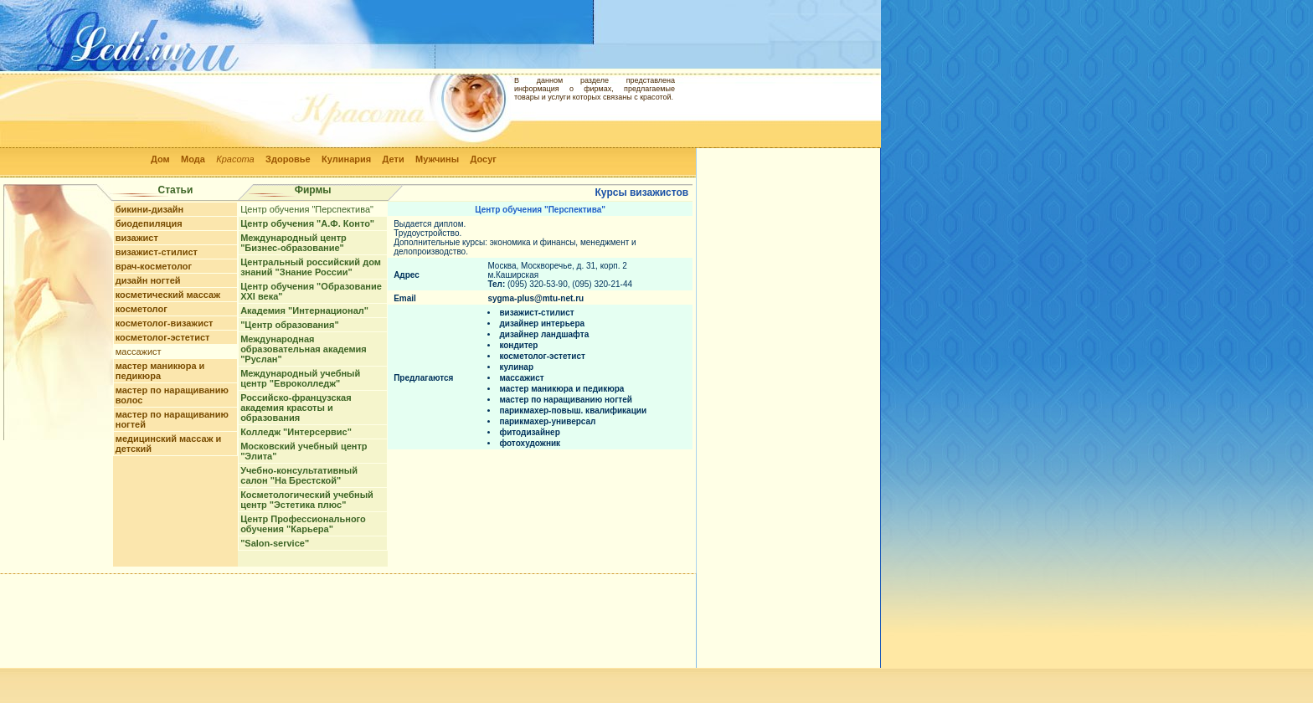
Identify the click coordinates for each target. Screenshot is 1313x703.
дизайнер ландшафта (544, 334)
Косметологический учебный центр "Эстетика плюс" (306, 500)
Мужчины (437, 159)
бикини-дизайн (150, 209)
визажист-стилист (157, 252)
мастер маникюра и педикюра (160, 371)
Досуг (483, 159)
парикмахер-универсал (547, 421)
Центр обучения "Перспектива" (306, 209)
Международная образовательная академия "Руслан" (303, 349)
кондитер (518, 345)
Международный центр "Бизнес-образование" (293, 243)
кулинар (516, 367)
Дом (160, 159)
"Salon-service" (274, 543)
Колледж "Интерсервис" (296, 432)
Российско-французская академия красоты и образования (295, 408)
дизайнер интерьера (541, 323)
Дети (393, 159)
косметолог (141, 309)
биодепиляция (149, 223)
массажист (139, 351)
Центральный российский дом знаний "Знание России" (310, 267)
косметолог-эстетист (163, 337)
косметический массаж (168, 295)
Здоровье (288, 159)
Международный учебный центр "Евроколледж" (300, 378)
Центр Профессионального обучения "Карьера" (303, 524)
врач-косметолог (154, 266)
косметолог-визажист (165, 323)
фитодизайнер (529, 432)
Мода (193, 159)
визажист (137, 238)
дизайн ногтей (148, 280)
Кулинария (346, 159)
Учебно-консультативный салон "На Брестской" (299, 475)
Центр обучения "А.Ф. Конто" (307, 223)
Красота (235, 159)
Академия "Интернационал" (304, 310)
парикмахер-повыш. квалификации (572, 410)
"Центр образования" (289, 325)
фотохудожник (529, 443)
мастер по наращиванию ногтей (565, 399)
